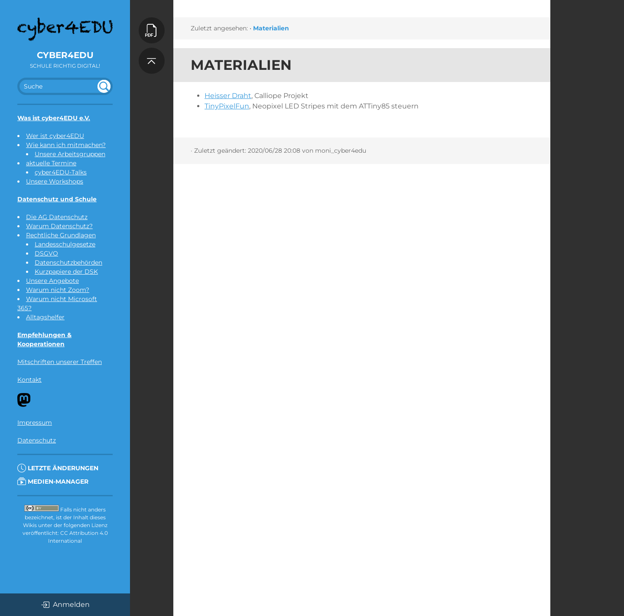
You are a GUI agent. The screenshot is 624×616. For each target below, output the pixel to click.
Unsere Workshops (54, 181)
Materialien (271, 28)
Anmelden (65, 604)
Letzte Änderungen (57, 468)
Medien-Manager (52, 481)
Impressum (34, 422)
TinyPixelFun (227, 106)
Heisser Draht (228, 96)
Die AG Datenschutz (57, 217)
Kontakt (29, 379)
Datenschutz (36, 440)
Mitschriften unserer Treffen (59, 362)
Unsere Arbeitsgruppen (70, 154)
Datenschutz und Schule (57, 199)
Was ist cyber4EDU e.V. (53, 118)
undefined (104, 86)
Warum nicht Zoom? (57, 290)
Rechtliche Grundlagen (61, 235)
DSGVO (46, 253)
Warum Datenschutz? (59, 226)
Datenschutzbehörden (68, 262)
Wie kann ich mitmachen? (66, 145)
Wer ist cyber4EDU (55, 136)
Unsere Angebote (52, 281)
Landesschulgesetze (65, 244)
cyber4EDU (65, 55)
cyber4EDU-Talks (61, 172)
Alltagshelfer (45, 317)
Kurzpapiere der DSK (66, 271)
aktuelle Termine (51, 163)
